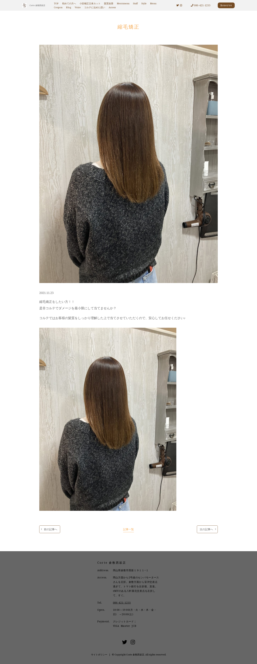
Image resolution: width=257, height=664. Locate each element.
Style (144, 3)
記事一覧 (128, 529)
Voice (78, 7)
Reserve (226, 5)
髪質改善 (108, 3)
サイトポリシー (99, 654)
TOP (56, 3)
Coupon (58, 7)
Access (112, 7)
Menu (153, 3)
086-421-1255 (200, 5)
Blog (68, 7)
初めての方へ (69, 3)
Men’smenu (123, 3)
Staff (135, 3)
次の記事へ (206, 529)
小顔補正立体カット (90, 3)
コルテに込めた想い (94, 7)
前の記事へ (50, 529)
